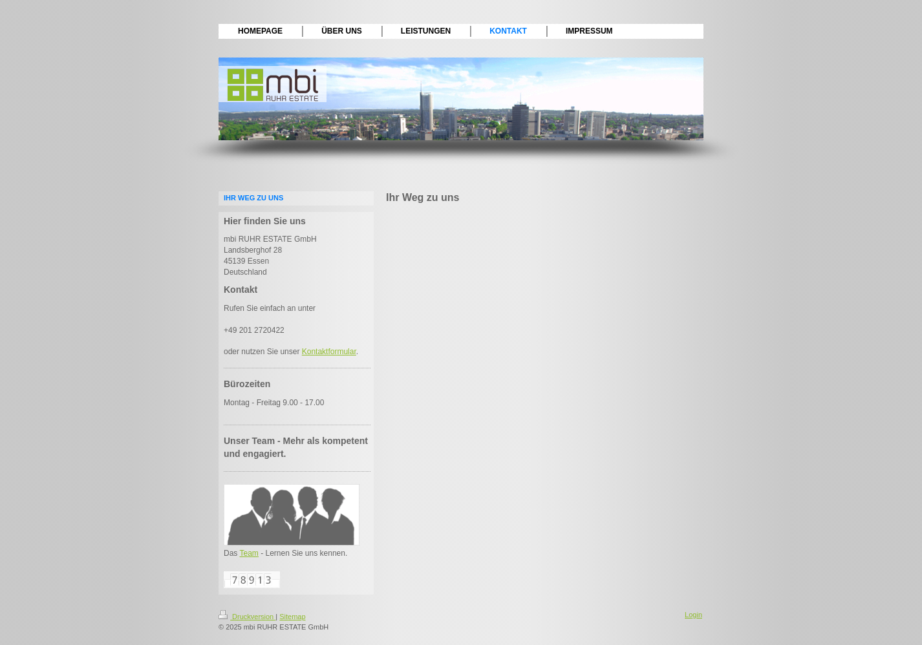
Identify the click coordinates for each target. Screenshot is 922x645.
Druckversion (247, 616)
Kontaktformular (329, 351)
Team (248, 553)
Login (693, 615)
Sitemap (292, 616)
